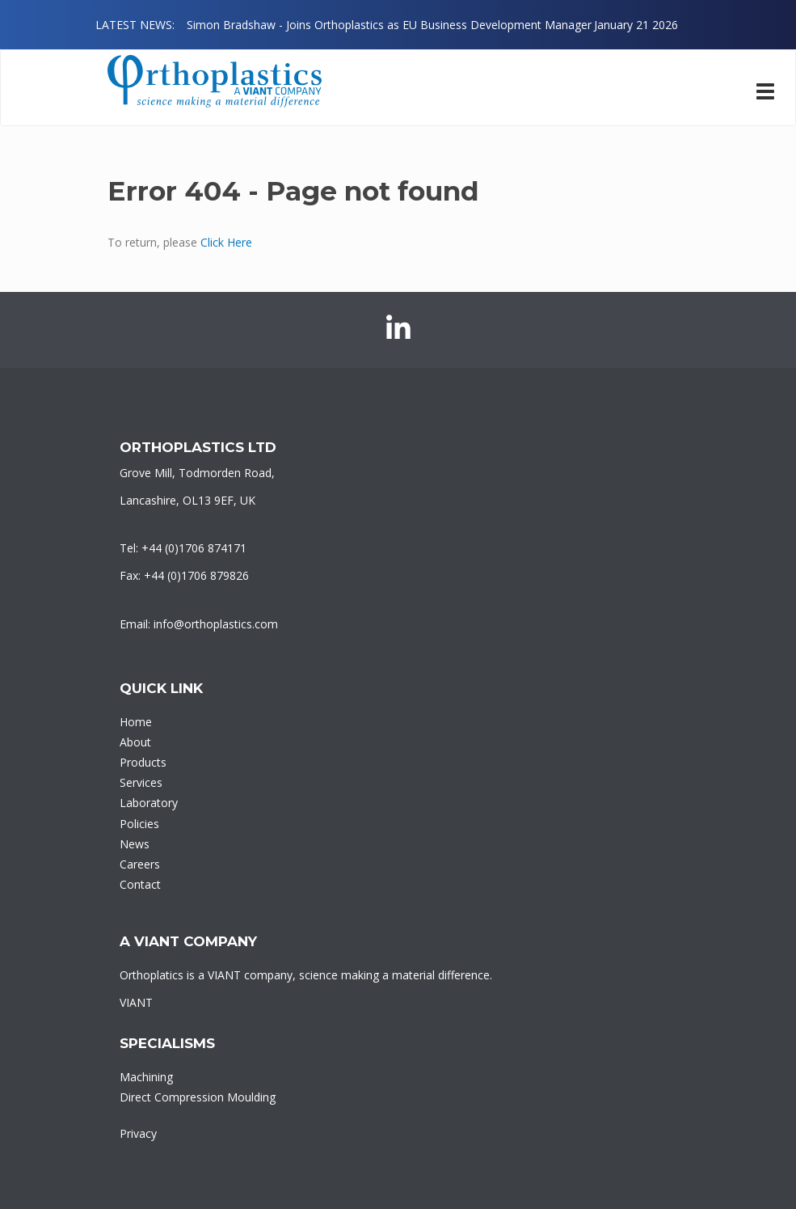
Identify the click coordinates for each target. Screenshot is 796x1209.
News (135, 844)
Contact (140, 884)
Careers (140, 864)
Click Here (226, 242)
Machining (146, 1076)
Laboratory (149, 802)
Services (141, 782)
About (135, 742)
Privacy (138, 1133)
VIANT (136, 1002)
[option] (432, 25)
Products (143, 762)
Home (136, 721)
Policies (139, 823)
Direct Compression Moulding (198, 1097)
